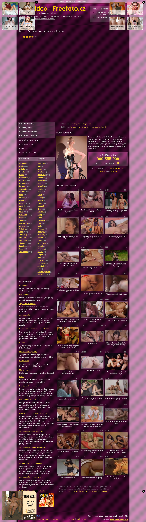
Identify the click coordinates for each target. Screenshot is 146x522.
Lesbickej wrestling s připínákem (116, 211)
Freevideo (24, 159)
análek (52, 19)
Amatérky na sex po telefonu (30, 463)
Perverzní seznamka (27, 152)
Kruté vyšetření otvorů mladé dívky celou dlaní (68, 237)
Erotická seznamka (28, 131)
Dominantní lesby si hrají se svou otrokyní (92, 211)
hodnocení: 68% (30, 36)
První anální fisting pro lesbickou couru (68, 291)
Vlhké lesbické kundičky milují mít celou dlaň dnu (116, 399)
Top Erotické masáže (27, 304)
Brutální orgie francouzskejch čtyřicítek (68, 211)
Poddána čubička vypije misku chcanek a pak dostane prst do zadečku (116, 264)
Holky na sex (24, 342)
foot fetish (66, 16)
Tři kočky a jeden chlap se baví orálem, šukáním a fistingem (92, 237)
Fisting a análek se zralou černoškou (92, 320)
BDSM (21, 377)
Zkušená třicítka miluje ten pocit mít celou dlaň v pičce (67, 346)
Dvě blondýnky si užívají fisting (68, 451)
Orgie (85, 124)
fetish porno (58, 16)
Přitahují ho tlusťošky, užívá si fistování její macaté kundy (116, 344)
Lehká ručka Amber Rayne (68, 399)
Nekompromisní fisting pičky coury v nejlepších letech (89, 127)
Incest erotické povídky (28, 352)
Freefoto (42, 159)
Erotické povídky (80, 1)
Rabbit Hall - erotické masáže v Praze (34, 329)
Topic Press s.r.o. (72, 491)
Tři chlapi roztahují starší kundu (116, 294)
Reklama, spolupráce (41, 519)
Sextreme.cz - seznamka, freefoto (32, 491)
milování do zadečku (42, 19)
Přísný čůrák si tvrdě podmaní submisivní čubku (68, 264)
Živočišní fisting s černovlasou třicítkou (92, 399)
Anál (89, 124)
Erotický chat (25, 128)
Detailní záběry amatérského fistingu (116, 477)
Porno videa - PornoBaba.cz (30, 400)
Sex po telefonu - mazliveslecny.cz (32, 447)
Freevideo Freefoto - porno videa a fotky (52, 8)
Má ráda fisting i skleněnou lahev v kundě (92, 451)
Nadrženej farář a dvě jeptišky (92, 478)
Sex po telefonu (65, 1)
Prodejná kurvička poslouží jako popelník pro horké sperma (68, 320)
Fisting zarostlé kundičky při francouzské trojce (116, 373)
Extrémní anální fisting (92, 370)
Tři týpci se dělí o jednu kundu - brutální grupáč (92, 294)
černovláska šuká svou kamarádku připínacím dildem (116, 451)
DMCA (71, 519)
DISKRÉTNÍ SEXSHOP (28, 140)
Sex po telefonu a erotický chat (31, 477)
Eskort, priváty (25, 148)
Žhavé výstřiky (92, 343)
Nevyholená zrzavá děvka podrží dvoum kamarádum (68, 373)
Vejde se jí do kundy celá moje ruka (116, 422)
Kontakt (55, 519)
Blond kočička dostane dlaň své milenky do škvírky (67, 425)
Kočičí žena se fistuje (68, 478)
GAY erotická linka (28, 135)
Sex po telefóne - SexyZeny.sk (31, 431)
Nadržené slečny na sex (28, 386)
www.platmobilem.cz (101, 491)
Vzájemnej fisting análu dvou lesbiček (116, 237)
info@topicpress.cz (86, 491)
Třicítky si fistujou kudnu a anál (92, 268)
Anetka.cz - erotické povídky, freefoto (33, 413)
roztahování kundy (46, 16)
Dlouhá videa (24, 285)
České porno (24, 361)
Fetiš (80, 124)
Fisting (74, 124)
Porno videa (24, 295)
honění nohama (76, 16)
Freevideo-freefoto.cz (119, 520)
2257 (63, 519)
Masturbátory (24, 370)
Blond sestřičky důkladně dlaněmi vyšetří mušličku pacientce (92, 425)
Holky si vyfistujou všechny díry (116, 320)
